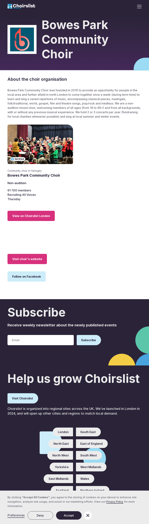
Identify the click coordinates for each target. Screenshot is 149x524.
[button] (138, 6)
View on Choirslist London (31, 216)
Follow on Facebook (26, 276)
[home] (21, 6)
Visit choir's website (27, 259)
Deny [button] (40, 515)
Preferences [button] (16, 515)
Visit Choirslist (22, 398)
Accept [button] (69, 515)
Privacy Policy (114, 501)
